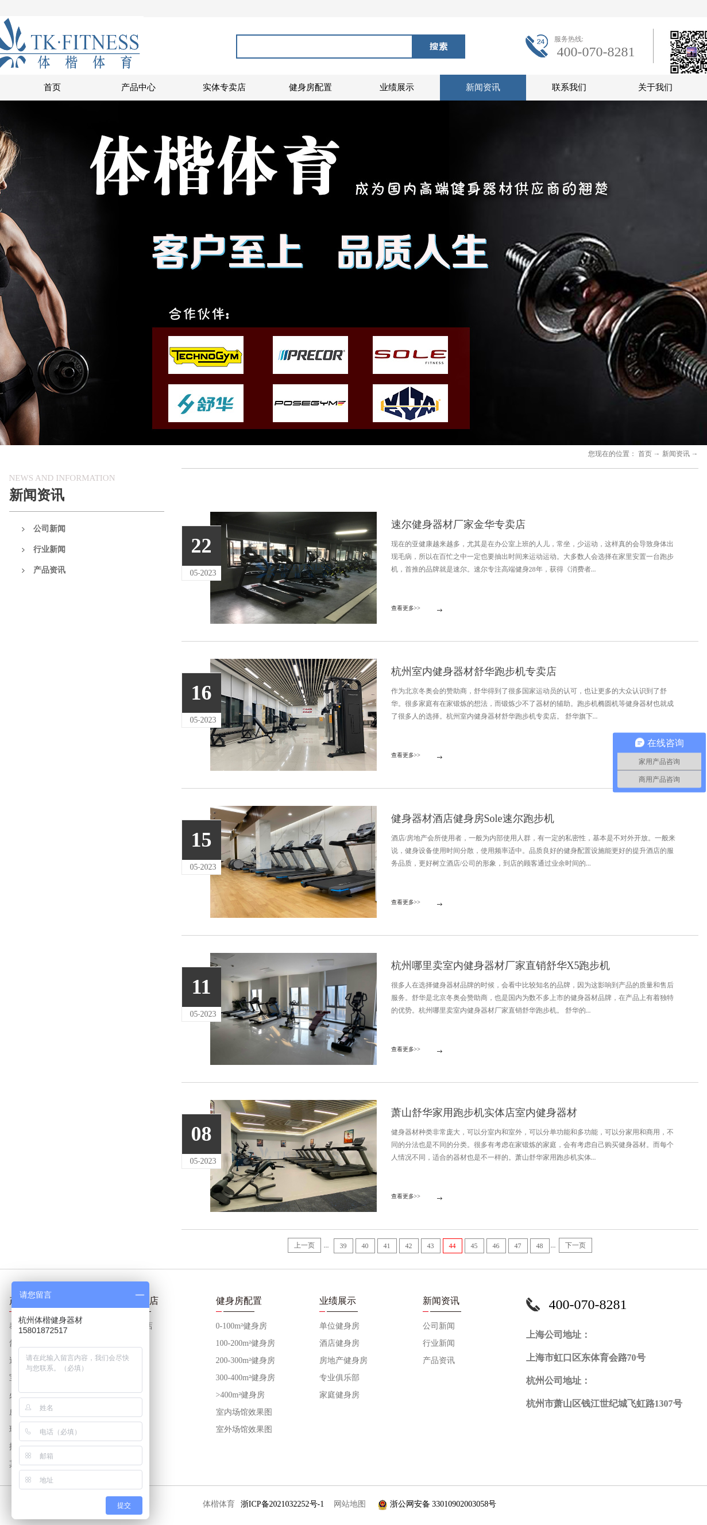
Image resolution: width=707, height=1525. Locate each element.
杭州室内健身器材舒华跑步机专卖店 (474, 671)
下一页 (575, 1245)
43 (430, 1246)
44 (452, 1246)
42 (408, 1246)
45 (474, 1246)
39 (343, 1246)
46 (496, 1246)
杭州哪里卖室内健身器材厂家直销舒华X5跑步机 (501, 965)
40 (365, 1246)
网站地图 (348, 1504)
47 (518, 1246)
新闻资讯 (676, 454)
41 (387, 1246)
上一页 (304, 1245)
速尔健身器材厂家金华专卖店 (458, 524)
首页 (52, 87)
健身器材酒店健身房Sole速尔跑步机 (472, 818)
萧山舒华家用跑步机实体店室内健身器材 (484, 1112)
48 (539, 1246)
